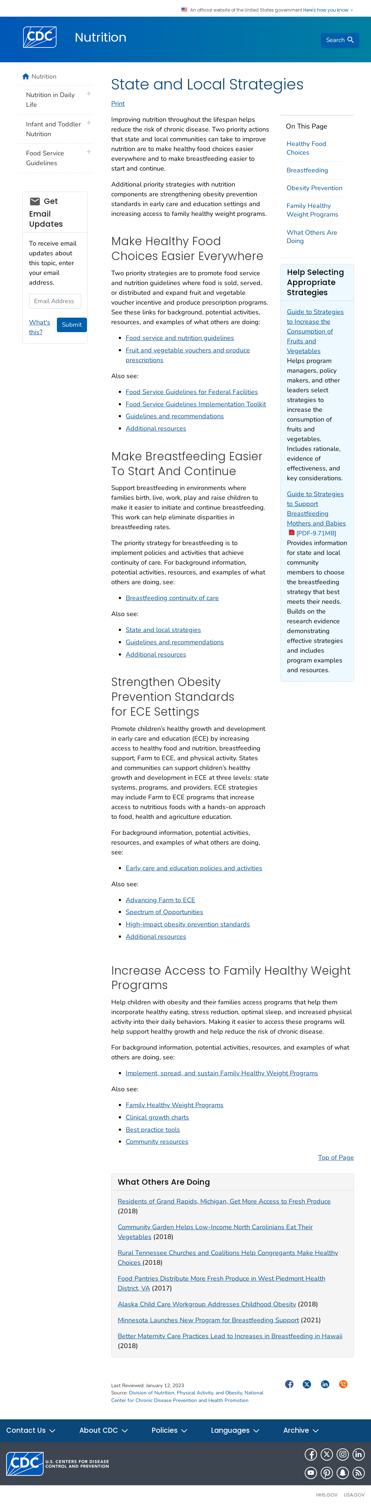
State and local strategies (163, 629)
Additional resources (156, 428)
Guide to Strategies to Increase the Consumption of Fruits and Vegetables (315, 331)
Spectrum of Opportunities (164, 912)
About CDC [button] (104, 1430)
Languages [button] (235, 1430)
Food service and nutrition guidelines (180, 338)
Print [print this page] (118, 103)
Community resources (157, 1141)
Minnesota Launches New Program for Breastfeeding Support (208, 1320)
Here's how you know (328, 10)
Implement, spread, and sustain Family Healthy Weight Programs (222, 1073)
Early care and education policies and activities (194, 868)
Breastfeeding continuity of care (172, 598)
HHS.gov (327, 1494)
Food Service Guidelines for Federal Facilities (192, 392)
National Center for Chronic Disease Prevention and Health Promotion (187, 1396)
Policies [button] (170, 1430)
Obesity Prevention (314, 188)
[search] (340, 40)
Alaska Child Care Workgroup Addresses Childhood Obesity (207, 1304)
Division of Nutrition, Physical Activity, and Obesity (185, 1392)
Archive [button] (301, 1430)
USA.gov (354, 1494)
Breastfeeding (307, 170)
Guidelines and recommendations (175, 416)
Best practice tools (153, 1129)
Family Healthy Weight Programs (312, 209)
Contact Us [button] (31, 1430)
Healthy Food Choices (306, 147)
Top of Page (336, 1157)
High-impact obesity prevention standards (188, 924)
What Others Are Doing (312, 236)
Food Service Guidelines (45, 158)
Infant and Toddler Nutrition (53, 129)
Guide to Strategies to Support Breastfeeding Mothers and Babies (316, 513)
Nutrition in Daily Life (50, 100)
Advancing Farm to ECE (160, 900)
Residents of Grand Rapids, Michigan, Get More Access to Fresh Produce (224, 1201)
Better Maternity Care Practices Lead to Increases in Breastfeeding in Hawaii (230, 1336)
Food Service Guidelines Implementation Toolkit (196, 404)
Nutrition (100, 37)
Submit (72, 325)
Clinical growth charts (157, 1117)
